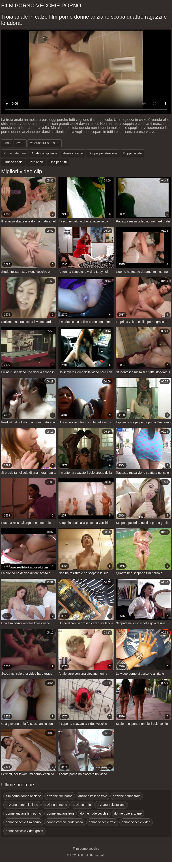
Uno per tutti (58, 162)
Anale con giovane (44, 153)
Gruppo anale (13, 162)
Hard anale (36, 162)
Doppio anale (132, 153)
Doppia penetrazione (102, 153)
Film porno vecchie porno (41, 5)
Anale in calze (73, 153)
